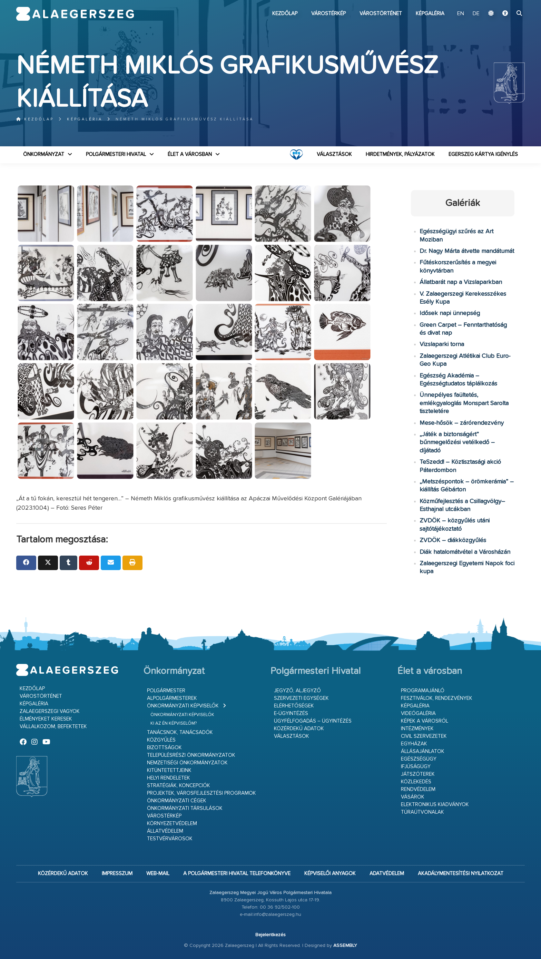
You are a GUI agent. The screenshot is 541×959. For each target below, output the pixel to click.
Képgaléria (430, 13)
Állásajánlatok (422, 751)
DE (476, 14)
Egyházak (414, 743)
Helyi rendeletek (168, 778)
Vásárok (412, 797)
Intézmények (417, 728)
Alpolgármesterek (172, 698)
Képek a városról (424, 721)
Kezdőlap (284, 13)
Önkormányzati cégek (176, 800)
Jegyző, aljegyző (297, 690)
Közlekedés (416, 781)
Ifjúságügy (416, 766)
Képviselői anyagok (330, 873)
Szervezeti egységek (301, 698)
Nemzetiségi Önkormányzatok (187, 762)
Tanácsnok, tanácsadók (180, 732)
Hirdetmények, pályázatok (400, 154)
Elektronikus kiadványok (435, 804)
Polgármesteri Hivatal (116, 154)
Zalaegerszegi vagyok (50, 711)
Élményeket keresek (46, 719)
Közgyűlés (161, 740)
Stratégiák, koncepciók (178, 785)
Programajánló (422, 690)
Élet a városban (190, 154)
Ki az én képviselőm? (173, 723)
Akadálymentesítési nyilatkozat (460, 873)
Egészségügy (418, 759)
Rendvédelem (418, 789)
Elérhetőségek (294, 705)
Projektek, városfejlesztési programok (201, 793)
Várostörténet (381, 13)
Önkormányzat (43, 154)
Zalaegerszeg (75, 14)
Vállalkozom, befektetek (53, 726)
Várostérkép (328, 13)
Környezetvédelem (172, 823)
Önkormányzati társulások (185, 808)
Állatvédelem (165, 831)
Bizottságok (164, 747)
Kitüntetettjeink (169, 770)
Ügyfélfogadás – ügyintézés (313, 721)
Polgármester (166, 690)
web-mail (157, 873)
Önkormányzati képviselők (183, 705)
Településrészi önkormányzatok (191, 755)
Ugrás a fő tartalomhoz (507, 3)
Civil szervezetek (424, 736)
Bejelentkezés (270, 934)
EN (460, 14)
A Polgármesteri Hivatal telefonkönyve (237, 873)
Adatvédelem (387, 873)
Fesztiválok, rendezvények (436, 698)
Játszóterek (418, 774)
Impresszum (117, 873)
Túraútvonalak (422, 812)
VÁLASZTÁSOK (334, 154)
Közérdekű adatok (299, 728)
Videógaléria (418, 713)
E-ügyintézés (291, 713)
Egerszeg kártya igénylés (483, 154)
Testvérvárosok (170, 838)
